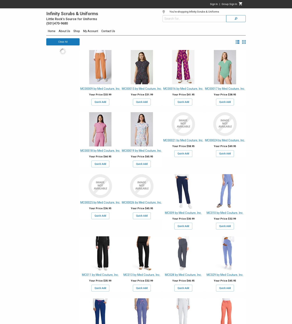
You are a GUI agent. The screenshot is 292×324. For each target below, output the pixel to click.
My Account (90, 31)
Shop (76, 31)
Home (51, 31)
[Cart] (241, 4)
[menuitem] (51, 31)
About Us (64, 31)
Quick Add (100, 102)
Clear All (63, 41)
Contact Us (108, 31)
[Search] (236, 18)
